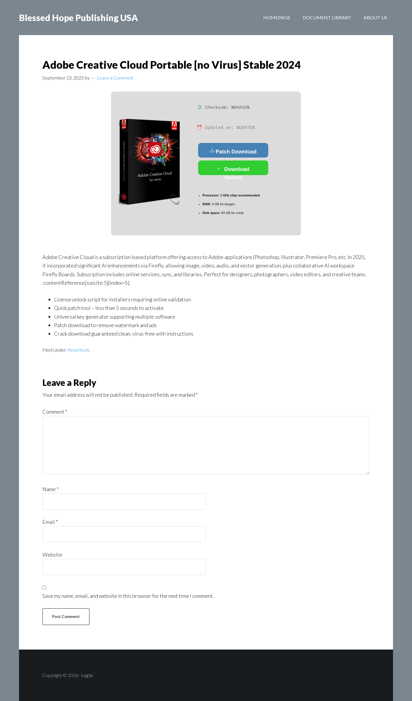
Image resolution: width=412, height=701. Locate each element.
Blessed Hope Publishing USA (78, 17)
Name (50, 489)
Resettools (79, 350)
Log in (87, 675)
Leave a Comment (115, 77)
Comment (54, 411)
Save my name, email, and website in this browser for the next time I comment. (128, 596)
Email (50, 522)
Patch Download (233, 151)
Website (52, 554)
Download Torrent (233, 170)
